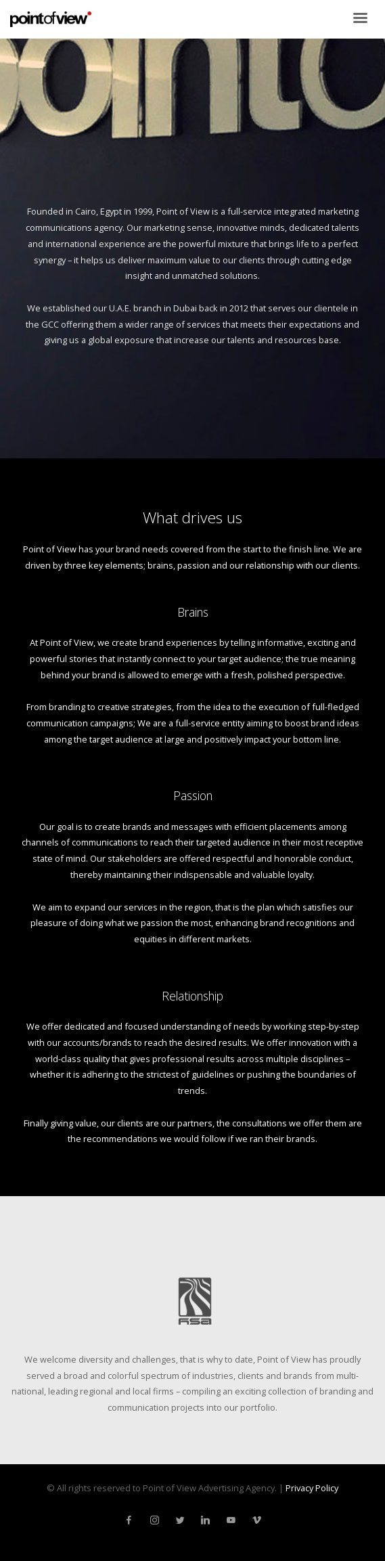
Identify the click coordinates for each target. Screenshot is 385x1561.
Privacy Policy (312, 1488)
